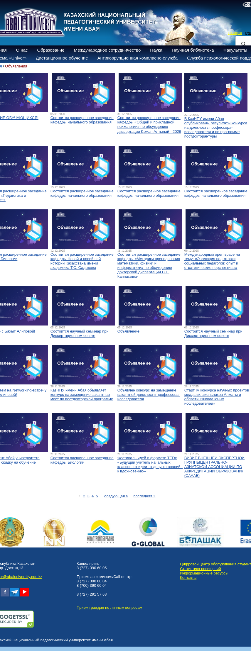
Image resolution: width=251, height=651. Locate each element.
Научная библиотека (193, 50)
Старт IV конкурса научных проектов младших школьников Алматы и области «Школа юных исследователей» (216, 397)
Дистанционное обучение (62, 57)
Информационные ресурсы (204, 573)
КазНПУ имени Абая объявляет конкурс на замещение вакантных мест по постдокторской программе (81, 394)
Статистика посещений (200, 569)
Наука (156, 50)
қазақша (235, 33)
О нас (22, 50)
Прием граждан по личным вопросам (109, 607)
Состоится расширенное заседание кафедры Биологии (82, 460)
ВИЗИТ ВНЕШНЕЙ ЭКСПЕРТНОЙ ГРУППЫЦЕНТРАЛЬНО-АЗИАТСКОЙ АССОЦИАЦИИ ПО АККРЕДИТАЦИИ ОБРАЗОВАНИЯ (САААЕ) (214, 467)
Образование (51, 50)
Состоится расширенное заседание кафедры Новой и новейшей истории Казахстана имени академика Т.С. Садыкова (82, 261)
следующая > (116, 496)
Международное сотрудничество (107, 50)
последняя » (144, 496)
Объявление (128, 331)
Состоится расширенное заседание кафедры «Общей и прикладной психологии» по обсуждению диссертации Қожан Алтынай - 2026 (149, 125)
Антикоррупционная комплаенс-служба (137, 57)
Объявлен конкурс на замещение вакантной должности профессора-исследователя (148, 394)
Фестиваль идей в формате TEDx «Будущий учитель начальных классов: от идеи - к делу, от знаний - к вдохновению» (150, 464)
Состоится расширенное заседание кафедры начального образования (82, 120)
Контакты (188, 577)
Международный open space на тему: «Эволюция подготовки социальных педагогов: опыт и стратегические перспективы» (212, 261)
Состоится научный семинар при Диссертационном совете (79, 333)
